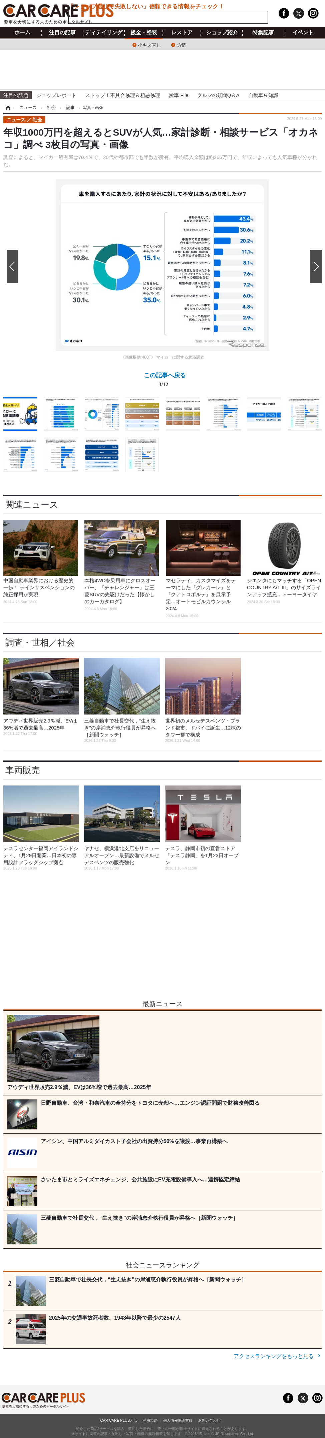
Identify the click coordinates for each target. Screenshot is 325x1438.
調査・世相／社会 (40, 642)
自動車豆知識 (263, 95)
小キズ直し (149, 44)
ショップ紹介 (222, 32)
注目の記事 (62, 32)
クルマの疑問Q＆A (218, 95)
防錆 (181, 44)
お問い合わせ (209, 1420)
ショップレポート (56, 95)
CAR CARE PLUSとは (118, 1420)
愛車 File (178, 95)
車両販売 (22, 770)
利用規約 (150, 1420)
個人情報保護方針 (178, 1420)
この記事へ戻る (165, 381)
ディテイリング (103, 32)
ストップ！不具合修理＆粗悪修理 (122, 95)
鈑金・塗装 (143, 32)
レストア (182, 32)
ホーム (22, 32)
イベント (303, 32)
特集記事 (263, 32)
